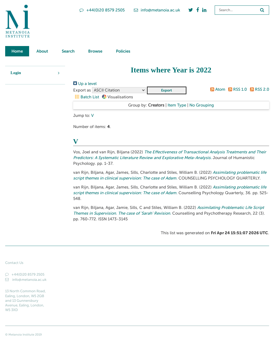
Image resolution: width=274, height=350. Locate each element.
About (42, 51)
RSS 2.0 (258, 89)
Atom (216, 89)
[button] (166, 90)
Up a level (85, 83)
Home (17, 51)
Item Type (177, 105)
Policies (123, 51)
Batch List (86, 97)
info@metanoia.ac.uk (157, 10)
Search (68, 51)
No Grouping (201, 105)
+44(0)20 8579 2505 (102, 10)
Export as (82, 90)
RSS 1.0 (236, 89)
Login (16, 72)
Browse (95, 51)
